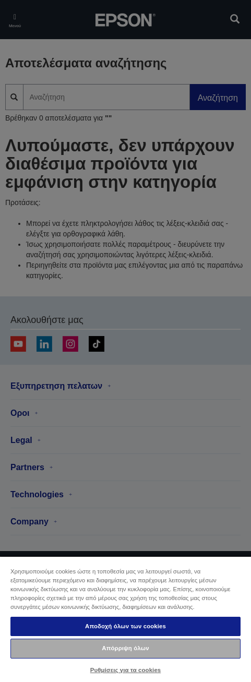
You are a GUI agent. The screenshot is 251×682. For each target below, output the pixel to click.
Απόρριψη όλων (125, 648)
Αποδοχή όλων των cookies (125, 626)
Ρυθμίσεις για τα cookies (125, 670)
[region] (125, 619)
